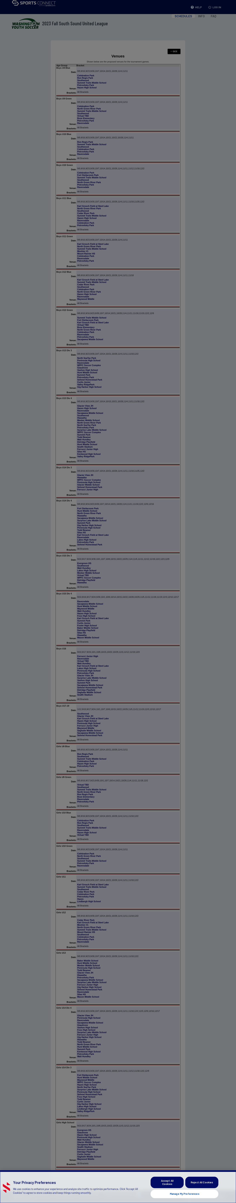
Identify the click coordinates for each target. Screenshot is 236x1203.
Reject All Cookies (202, 1188)
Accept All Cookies (167, 1188)
